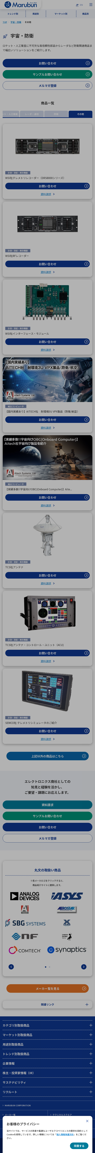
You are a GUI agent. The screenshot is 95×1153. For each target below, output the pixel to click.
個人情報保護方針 (65, 1134)
